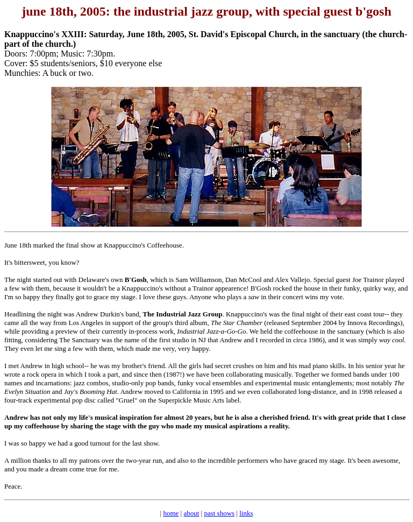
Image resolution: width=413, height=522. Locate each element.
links (246, 513)
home (171, 513)
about (191, 513)
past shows (219, 513)
